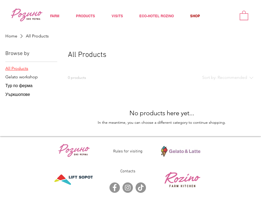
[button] (244, 15)
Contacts (127, 171)
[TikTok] (141, 187)
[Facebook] (114, 187)
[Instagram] (128, 187)
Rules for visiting (127, 151)
